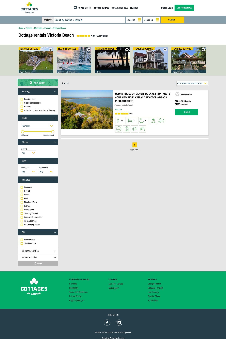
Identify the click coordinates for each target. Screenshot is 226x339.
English (72, 300)
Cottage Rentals (154, 283)
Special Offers (154, 296)
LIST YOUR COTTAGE (184, 8)
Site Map (73, 283)
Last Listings (153, 292)
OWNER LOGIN (167, 8)
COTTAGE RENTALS (101, 8)
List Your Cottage (116, 283)
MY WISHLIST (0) (84, 8)
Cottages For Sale (155, 287)
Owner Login (114, 287)
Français (80, 300)
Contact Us (74, 287)
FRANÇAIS (134, 8)
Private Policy (75, 296)
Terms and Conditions (78, 292)
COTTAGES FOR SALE (120, 8)
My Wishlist (153, 300)
